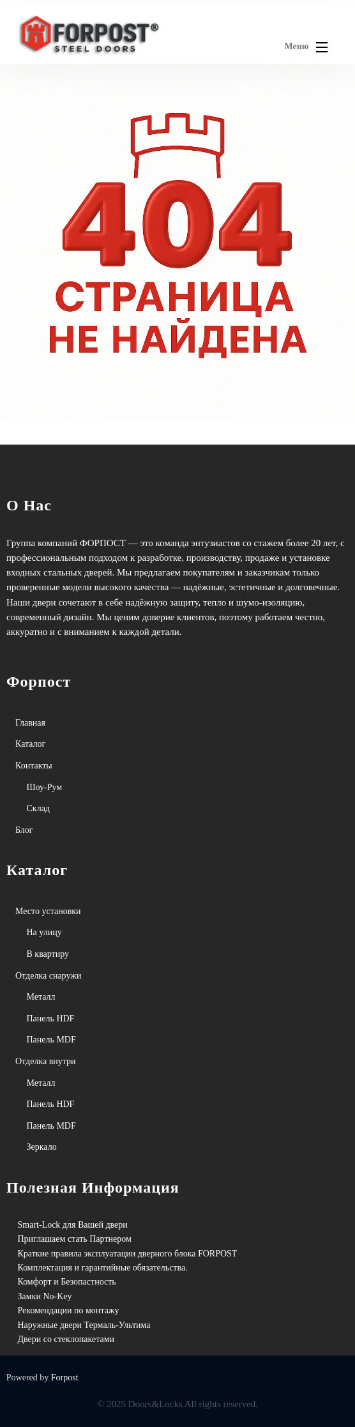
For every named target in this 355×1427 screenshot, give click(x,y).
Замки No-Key (45, 1296)
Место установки (48, 911)
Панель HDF (51, 1018)
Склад (38, 808)
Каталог (30, 744)
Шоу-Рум (45, 787)
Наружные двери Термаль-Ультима (84, 1325)
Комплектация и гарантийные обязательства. (103, 1267)
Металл (41, 997)
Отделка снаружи (48, 976)
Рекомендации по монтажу (68, 1310)
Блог (24, 830)
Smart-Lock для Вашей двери (73, 1225)
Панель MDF (51, 1039)
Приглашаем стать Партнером (75, 1239)
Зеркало (42, 1147)
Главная (30, 723)
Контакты (33, 765)
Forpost (65, 1377)
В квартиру (48, 954)
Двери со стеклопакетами (66, 1339)
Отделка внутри (45, 1061)
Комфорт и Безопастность (67, 1281)
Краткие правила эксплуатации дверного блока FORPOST (128, 1253)
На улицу (44, 932)
